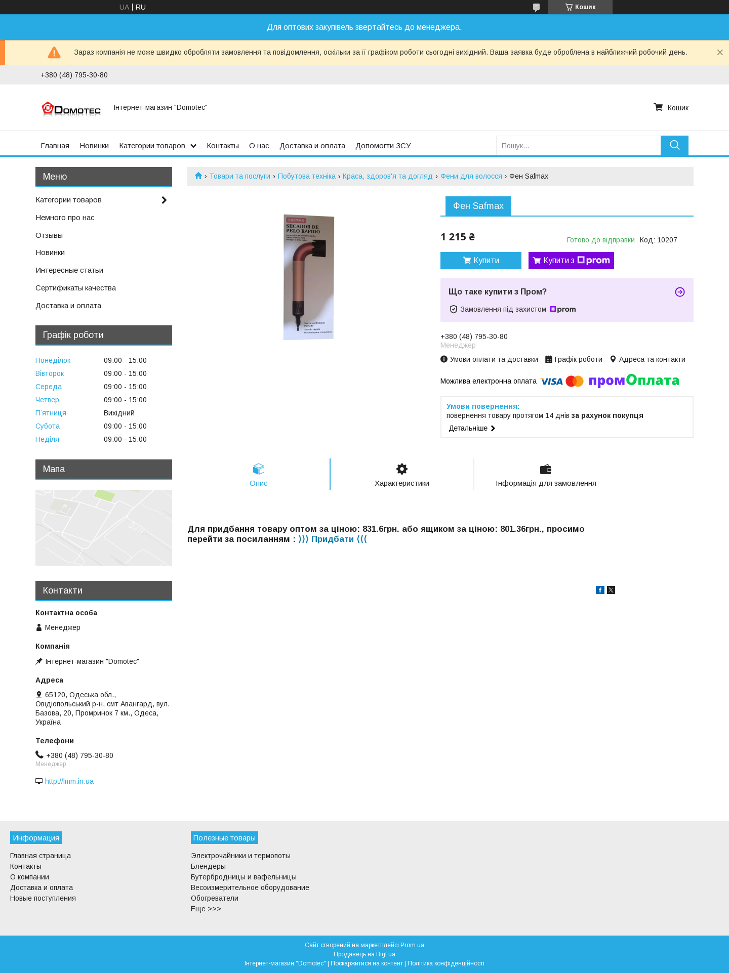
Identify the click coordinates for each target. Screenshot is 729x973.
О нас (259, 145)
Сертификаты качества (75, 287)
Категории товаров (152, 145)
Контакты (223, 145)
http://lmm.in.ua (69, 781)
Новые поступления (43, 898)
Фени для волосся (471, 176)
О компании (29, 877)
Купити (486, 260)
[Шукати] (674, 145)
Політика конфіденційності (446, 963)
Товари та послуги (239, 176)
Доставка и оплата (312, 145)
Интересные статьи (69, 270)
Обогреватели (214, 898)
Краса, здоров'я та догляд (388, 176)
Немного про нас (65, 217)
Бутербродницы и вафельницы (244, 877)
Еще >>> (206, 909)
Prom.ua (412, 945)
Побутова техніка (307, 176)
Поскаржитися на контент (367, 963)
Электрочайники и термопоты (241, 856)
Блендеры (208, 866)
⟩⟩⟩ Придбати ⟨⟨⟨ (332, 539)
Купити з (576, 260)
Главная (54, 145)
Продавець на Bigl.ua (364, 954)
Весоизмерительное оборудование (250, 887)
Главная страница (40, 856)
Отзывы (49, 235)
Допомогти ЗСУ (383, 145)
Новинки (94, 145)
